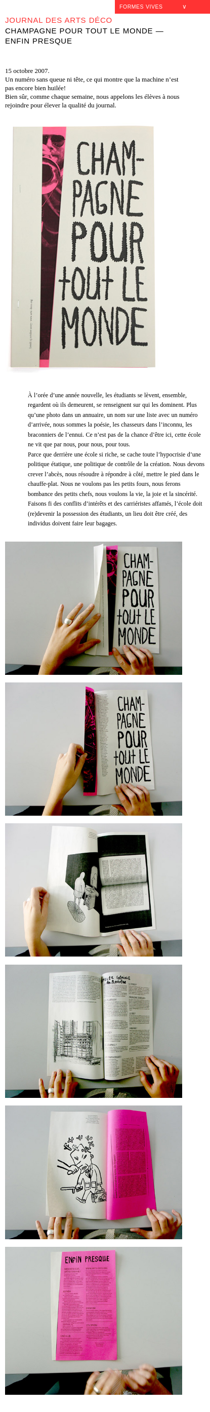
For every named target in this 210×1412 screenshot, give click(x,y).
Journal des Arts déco (58, 20)
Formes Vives (141, 7)
